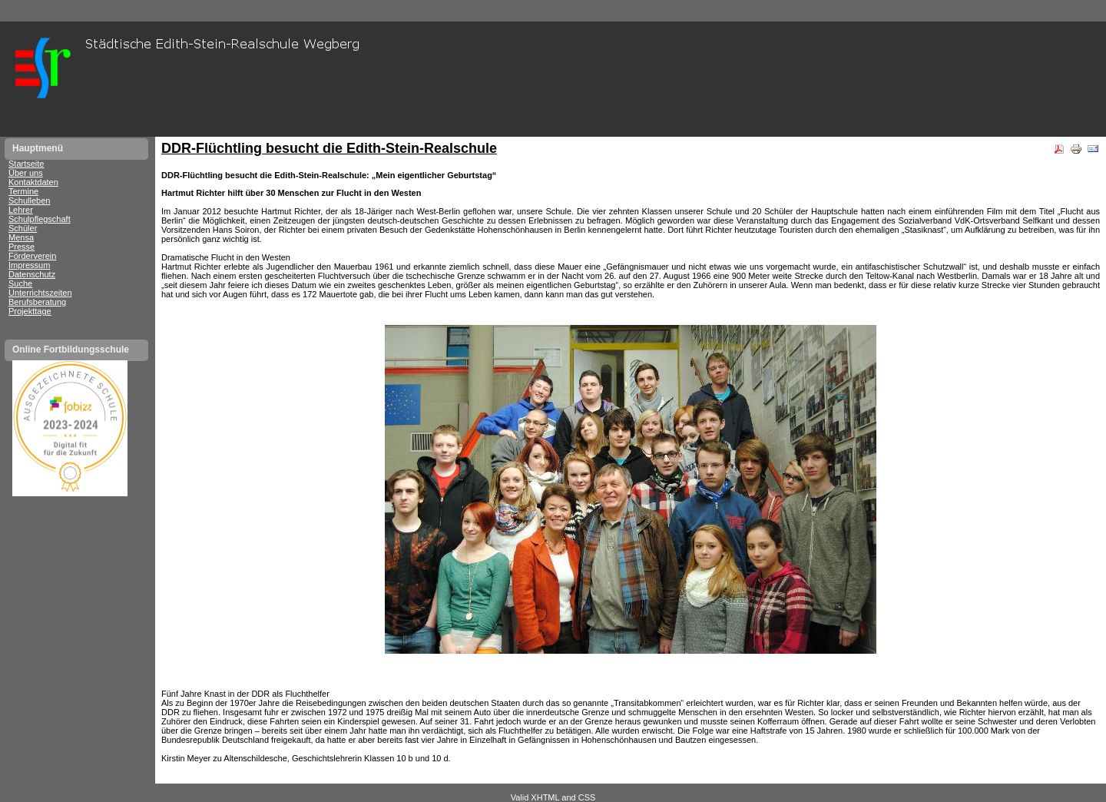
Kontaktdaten (33, 182)
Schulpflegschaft (39, 219)
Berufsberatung (37, 302)
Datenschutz (31, 274)
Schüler (22, 228)
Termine (23, 191)
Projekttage (29, 311)
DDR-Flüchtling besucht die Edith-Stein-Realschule (329, 148)
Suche (20, 283)
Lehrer (20, 209)
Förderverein (32, 255)
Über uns (25, 172)
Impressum (29, 265)
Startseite (26, 163)
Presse (21, 246)
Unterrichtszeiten (40, 292)
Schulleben (29, 200)
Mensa (21, 237)
